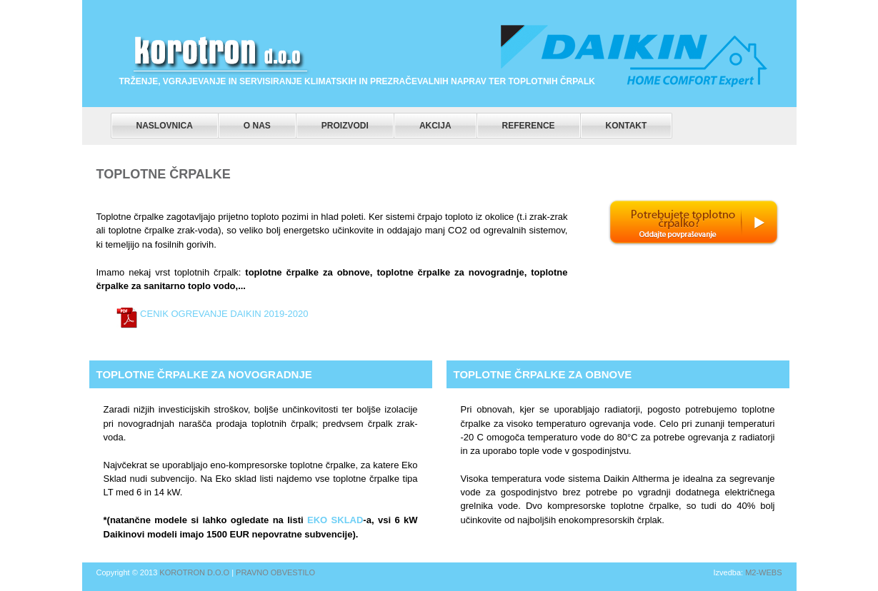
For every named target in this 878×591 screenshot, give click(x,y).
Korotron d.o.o (194, 572)
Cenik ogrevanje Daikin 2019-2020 (223, 313)
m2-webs (763, 572)
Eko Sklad (334, 520)
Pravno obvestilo (275, 572)
